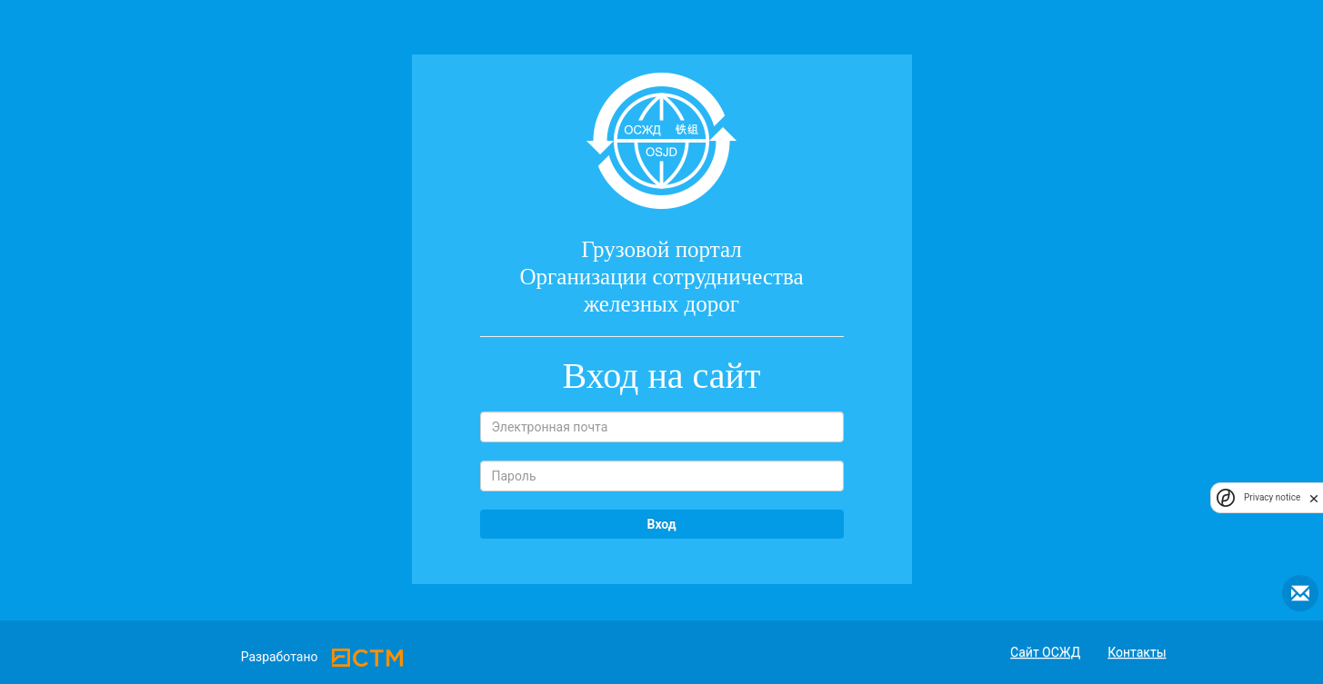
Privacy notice (1272, 497)
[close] (1314, 498)
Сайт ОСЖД (1045, 652)
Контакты (1137, 652)
